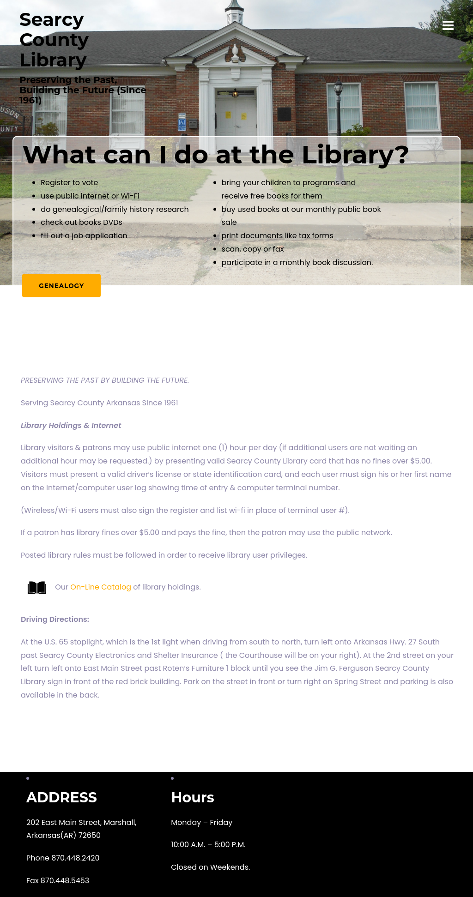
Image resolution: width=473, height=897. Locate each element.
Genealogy (62, 284)
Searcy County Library (54, 39)
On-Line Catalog (100, 587)
